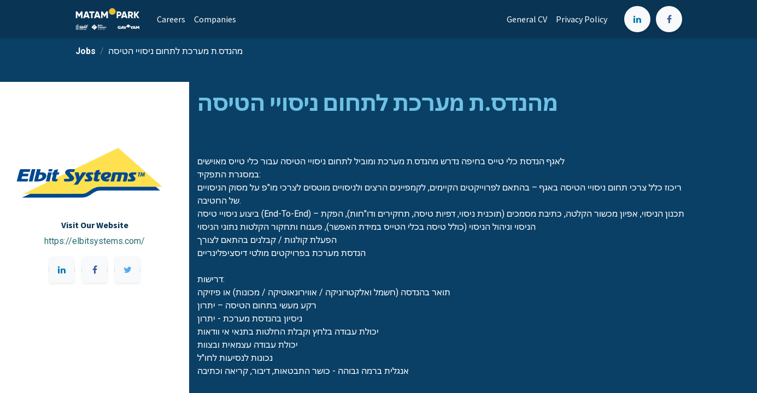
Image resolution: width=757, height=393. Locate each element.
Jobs (85, 51)
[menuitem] (171, 19)
